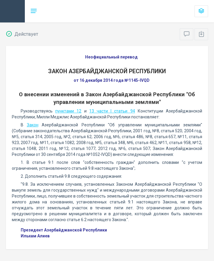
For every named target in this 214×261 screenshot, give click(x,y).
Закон (32, 125)
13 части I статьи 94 (112, 111)
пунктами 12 (68, 111)
